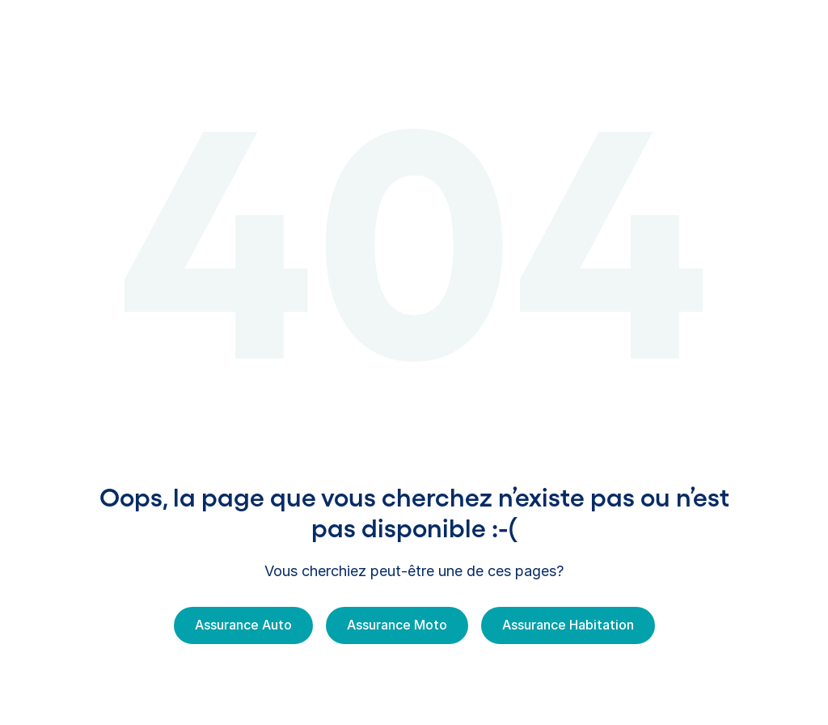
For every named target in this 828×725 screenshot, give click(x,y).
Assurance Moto (397, 625)
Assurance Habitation (568, 625)
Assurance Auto (243, 625)
